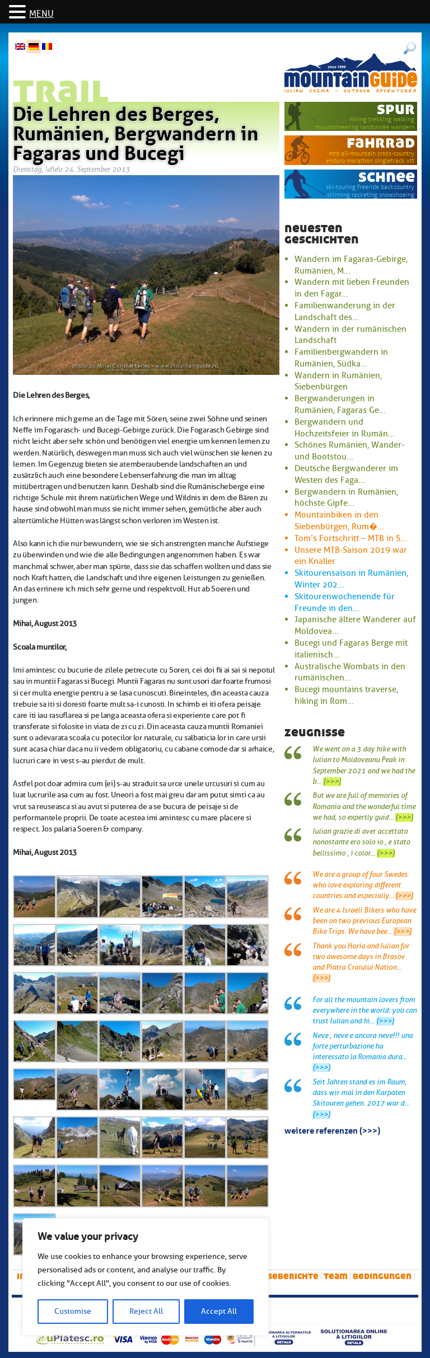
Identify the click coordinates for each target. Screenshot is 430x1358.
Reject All (146, 1311)
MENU (41, 14)
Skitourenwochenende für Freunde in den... (345, 602)
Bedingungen (382, 1276)
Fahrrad (381, 142)
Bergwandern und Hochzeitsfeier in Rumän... (345, 427)
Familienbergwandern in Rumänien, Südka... (341, 357)
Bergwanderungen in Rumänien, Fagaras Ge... (340, 404)
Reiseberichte (286, 1276)
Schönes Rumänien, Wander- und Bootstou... (349, 450)
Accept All (219, 1311)
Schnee (386, 176)
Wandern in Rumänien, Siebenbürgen (338, 381)
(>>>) (332, 781)
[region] (145, 1277)
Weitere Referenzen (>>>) (332, 1129)
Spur (396, 109)
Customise (72, 1311)
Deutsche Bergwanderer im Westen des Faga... (346, 474)
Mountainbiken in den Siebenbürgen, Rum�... (339, 520)
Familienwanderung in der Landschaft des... (345, 311)
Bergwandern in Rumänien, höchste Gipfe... (346, 497)
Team (336, 1276)
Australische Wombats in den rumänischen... (350, 672)
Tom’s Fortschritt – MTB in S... (351, 538)
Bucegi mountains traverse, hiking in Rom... (346, 695)
